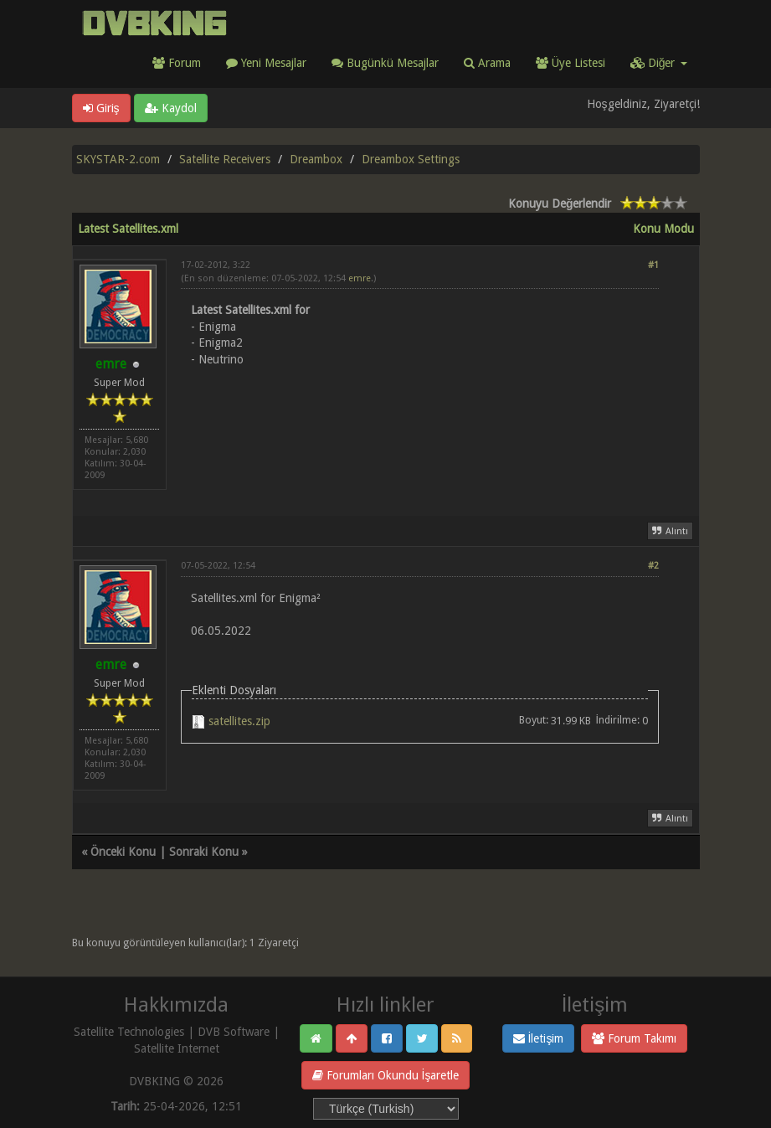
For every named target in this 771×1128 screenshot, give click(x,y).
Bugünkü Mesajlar (385, 63)
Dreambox (316, 159)
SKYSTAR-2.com (118, 159)
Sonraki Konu (204, 851)
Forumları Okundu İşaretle (386, 1075)
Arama (487, 63)
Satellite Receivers (224, 159)
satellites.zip (239, 721)
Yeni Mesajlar (266, 63)
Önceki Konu (123, 851)
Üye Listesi (570, 63)
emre (359, 278)
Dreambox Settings (411, 159)
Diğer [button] (658, 63)
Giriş (101, 108)
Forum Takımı (634, 1038)
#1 (653, 265)
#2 (653, 565)
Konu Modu (663, 228)
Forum (176, 63)
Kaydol (171, 108)
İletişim (538, 1038)
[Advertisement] (420, 432)
